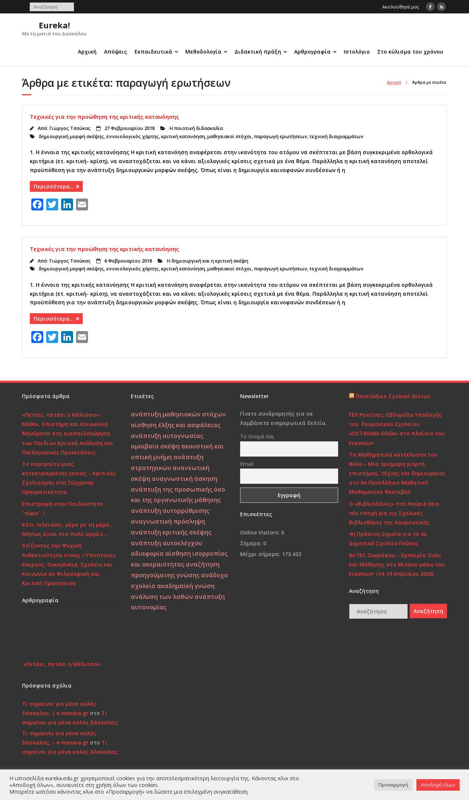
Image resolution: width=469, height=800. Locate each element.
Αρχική (87, 51)
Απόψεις (115, 51)
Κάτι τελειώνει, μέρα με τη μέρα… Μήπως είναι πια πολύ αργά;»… (68, 529)
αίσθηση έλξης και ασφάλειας (175, 425)
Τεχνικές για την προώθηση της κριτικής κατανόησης (104, 116)
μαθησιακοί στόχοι (229, 136)
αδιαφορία (147, 553)
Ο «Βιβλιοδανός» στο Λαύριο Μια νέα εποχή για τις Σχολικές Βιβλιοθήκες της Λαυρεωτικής (394, 513)
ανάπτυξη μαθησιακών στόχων (178, 414)
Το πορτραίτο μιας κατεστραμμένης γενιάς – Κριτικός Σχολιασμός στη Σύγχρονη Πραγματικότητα (69, 478)
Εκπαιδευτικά (153, 51)
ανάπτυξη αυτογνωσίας (167, 436)
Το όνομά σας (257, 436)
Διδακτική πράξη (257, 51)
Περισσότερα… (54, 186)
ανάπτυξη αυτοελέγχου (166, 543)
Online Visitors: (260, 532)
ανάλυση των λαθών (162, 597)
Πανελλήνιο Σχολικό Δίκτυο (393, 396)
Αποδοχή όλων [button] (438, 784)
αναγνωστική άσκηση (184, 478)
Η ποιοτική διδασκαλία (196, 128)
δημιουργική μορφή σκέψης (71, 136)
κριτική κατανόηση (183, 136)
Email (246, 463)
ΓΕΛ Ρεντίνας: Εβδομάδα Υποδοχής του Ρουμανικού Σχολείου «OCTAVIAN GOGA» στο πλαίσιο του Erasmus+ (397, 429)
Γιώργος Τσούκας (70, 128)
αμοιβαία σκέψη (155, 446)
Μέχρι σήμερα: (261, 554)
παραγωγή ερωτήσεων (280, 136)
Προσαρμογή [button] (393, 784)
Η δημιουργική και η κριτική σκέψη (207, 261)
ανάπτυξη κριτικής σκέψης (171, 532)
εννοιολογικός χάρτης (132, 136)
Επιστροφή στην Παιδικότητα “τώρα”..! (62, 508)
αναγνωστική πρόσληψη (168, 521)
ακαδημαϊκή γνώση (186, 586)
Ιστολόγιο (357, 51)
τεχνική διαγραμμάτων (336, 136)
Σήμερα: (251, 543)
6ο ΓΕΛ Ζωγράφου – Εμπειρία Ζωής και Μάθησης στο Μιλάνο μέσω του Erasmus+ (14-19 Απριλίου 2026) (397, 564)
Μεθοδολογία (203, 51)
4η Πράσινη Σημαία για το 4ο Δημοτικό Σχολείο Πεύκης (388, 538)
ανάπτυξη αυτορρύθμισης (170, 511)
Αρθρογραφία (312, 51)
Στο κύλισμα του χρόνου (410, 51)
